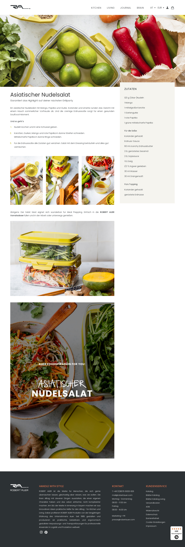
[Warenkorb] (172, 8)
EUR (160, 7)
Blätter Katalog (153, 495)
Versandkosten (153, 503)
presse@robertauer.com (123, 519)
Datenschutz (152, 514)
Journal (125, 7)
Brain (140, 7)
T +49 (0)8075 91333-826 (123, 491)
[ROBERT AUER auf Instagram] (41, 532)
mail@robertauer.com (122, 495)
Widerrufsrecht (152, 510)
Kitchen (96, 7)
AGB (148, 506)
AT (151, 7)
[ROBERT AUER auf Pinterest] (46, 532)
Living (111, 7)
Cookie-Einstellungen (155, 522)
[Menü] (180, 527)
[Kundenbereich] (167, 8)
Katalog (149, 491)
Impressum (151, 526)
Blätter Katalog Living (155, 499)
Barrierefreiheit (152, 518)
